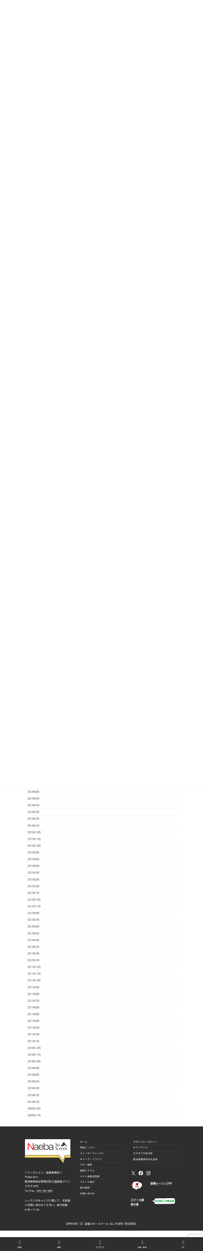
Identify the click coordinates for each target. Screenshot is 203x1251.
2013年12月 (34, 832)
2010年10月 (34, 1061)
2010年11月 (34, 1054)
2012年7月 (33, 919)
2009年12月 (34, 1108)
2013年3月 (33, 879)
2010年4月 (33, 1081)
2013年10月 (34, 845)
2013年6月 (33, 859)
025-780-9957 (45, 1190)
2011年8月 (33, 993)
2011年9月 (33, 987)
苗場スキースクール (97, 1223)
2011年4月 (33, 1020)
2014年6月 (33, 791)
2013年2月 (33, 886)
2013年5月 (33, 865)
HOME (59, 1244)
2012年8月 (33, 913)
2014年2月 (33, 818)
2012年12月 (34, 899)
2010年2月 (33, 1095)
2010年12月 (34, 1047)
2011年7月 (33, 1000)
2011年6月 (33, 1007)
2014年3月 (33, 812)
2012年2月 (33, 953)
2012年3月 (33, 946)
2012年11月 (34, 906)
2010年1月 (33, 1101)
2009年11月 (34, 1115)
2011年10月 (34, 980)
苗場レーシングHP (161, 1183)
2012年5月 (33, 933)
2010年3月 (33, 1088)
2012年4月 (33, 940)
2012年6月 (33, 926)
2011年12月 (34, 967)
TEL (183, 1244)
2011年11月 (34, 973)
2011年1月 (33, 1041)
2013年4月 (33, 872)
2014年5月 (33, 798)
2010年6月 (33, 1074)
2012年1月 (33, 960)
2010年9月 (33, 1068)
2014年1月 (33, 825)
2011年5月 (33, 1014)
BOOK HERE (142, 1244)
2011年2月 (33, 1034)
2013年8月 (33, 852)
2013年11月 (34, 838)
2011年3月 (33, 1027)
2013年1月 (33, 892)
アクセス (100, 1244)
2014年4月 (33, 805)
